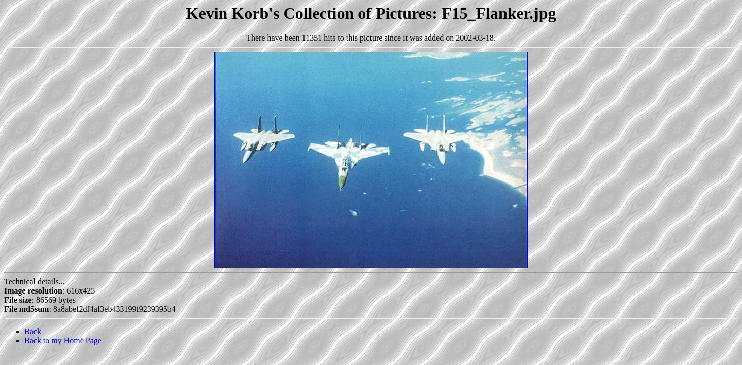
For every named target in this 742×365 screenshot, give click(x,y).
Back (32, 331)
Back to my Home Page (63, 340)
